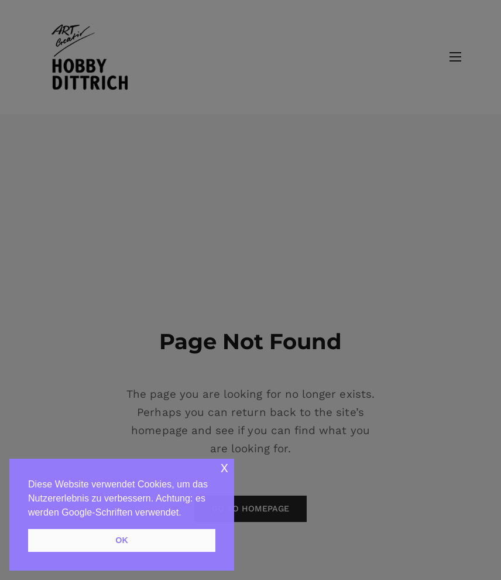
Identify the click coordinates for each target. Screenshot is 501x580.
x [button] (224, 467)
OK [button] (121, 540)
